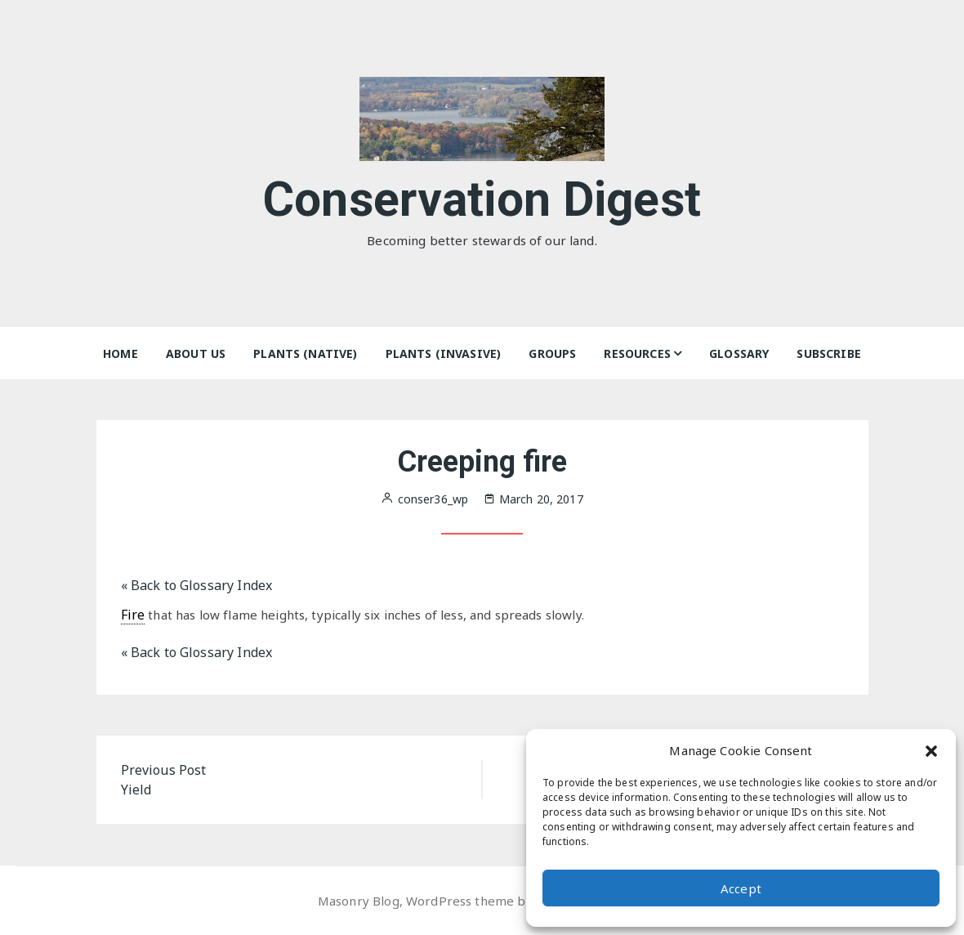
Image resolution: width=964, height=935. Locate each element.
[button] (931, 750)
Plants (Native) (305, 353)
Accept (741, 888)
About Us (195, 353)
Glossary (739, 353)
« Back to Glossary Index (197, 585)
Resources (637, 353)
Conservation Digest (482, 195)
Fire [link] (133, 615)
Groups (552, 353)
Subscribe (828, 353)
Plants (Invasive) (444, 353)
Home (120, 353)
